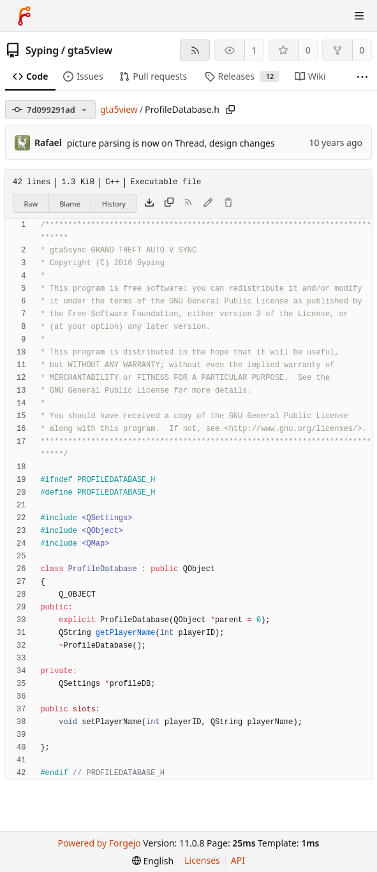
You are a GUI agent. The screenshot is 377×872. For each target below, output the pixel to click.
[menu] (153, 861)
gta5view (90, 50)
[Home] (24, 15)
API (238, 860)
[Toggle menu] (359, 15)
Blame (69, 203)
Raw (31, 203)
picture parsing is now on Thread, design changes (171, 143)
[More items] (362, 77)
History (114, 203)
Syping (42, 50)
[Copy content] (169, 203)
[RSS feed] (195, 50)
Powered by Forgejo (99, 843)
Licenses (202, 860)
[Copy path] (230, 110)
